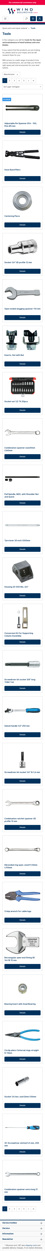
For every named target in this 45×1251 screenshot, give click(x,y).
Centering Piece (12, 216)
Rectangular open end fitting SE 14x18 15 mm (19, 958)
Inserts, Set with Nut (14, 355)
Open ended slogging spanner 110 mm (22, 309)
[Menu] (5, 18)
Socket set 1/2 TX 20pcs (16, 401)
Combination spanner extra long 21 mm (21, 1190)
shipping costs (31, 1245)
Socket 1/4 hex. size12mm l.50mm (20, 1096)
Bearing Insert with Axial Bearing (20, 1004)
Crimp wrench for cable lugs (17, 911)
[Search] (26, 18)
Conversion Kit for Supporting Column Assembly (18, 634)
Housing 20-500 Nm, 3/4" (16, 587)
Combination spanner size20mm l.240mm (19, 449)
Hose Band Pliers (12, 169)
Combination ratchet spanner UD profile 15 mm (20, 819)
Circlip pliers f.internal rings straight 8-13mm (21, 1051)
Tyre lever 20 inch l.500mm (17, 540)
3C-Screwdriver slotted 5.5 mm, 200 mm (21, 1144)
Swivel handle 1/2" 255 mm (17, 726)
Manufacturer (11, 74)
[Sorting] (22, 86)
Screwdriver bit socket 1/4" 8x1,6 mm (22, 772)
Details (22, 132)
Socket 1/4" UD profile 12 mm (18, 262)
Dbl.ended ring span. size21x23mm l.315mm (20, 866)
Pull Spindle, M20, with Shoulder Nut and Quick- (21, 495)
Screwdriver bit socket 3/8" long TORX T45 (19, 680)
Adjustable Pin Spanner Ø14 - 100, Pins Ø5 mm (20, 124)
